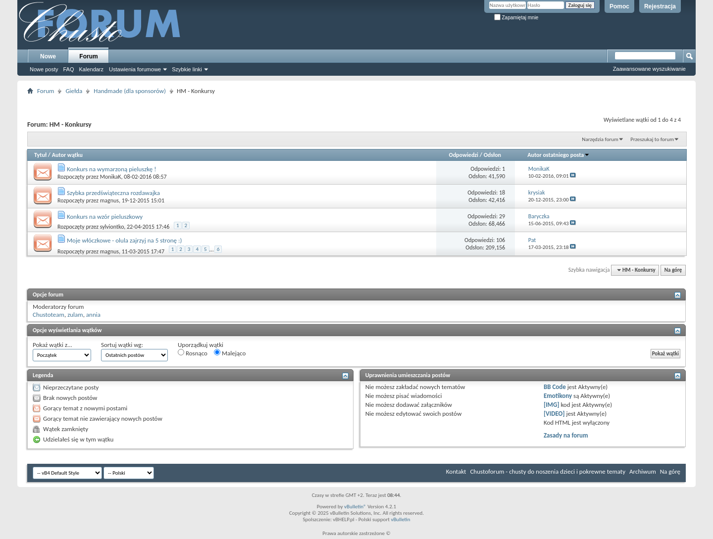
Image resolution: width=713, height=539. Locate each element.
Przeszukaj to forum (652, 139)
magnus (109, 200)
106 (500, 240)
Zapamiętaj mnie (516, 17)
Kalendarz (91, 69)
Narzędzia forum (600, 139)
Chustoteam (48, 314)
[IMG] (552, 404)
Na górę (673, 270)
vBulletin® (355, 506)
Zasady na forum (566, 435)
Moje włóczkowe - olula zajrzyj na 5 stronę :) (124, 240)
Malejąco (230, 353)
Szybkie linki (187, 69)
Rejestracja (660, 6)
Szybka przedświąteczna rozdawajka (113, 192)
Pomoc (619, 6)
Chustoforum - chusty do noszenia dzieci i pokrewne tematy (547, 471)
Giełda (73, 91)
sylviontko (112, 226)
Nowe (48, 56)
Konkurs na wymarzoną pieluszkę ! (111, 169)
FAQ (68, 69)
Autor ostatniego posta (558, 154)
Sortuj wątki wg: (122, 344)
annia (93, 314)
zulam (75, 314)
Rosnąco (192, 353)
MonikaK (110, 176)
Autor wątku (67, 154)
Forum (88, 56)
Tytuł (40, 154)
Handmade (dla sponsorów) (130, 91)
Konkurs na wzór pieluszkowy (105, 216)
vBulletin (400, 519)
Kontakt (456, 471)
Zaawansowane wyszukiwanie (649, 69)
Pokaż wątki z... (52, 344)
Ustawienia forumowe (135, 69)
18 (502, 192)
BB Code (555, 387)
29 (502, 216)
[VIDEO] (554, 413)
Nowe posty (44, 69)
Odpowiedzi (464, 154)
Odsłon (492, 154)
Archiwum (642, 471)
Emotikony (558, 395)
